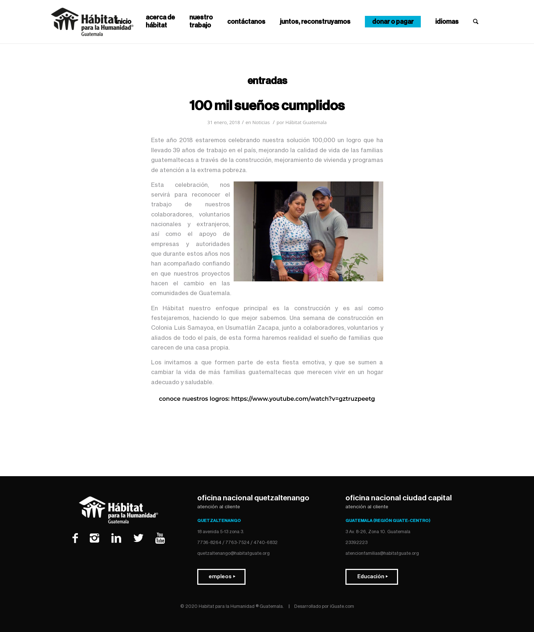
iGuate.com (342, 606)
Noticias (261, 122)
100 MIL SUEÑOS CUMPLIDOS (267, 105)
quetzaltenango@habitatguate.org (233, 553)
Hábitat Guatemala (306, 122)
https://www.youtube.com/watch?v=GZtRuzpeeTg (303, 398)
